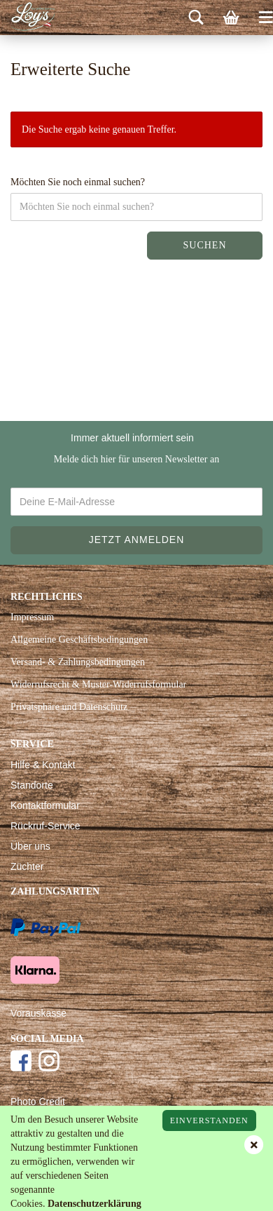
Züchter (26, 866)
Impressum (32, 617)
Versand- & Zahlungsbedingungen (77, 662)
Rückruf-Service (45, 825)
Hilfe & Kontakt (43, 764)
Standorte (31, 785)
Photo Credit (37, 1101)
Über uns (30, 846)
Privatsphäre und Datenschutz (68, 707)
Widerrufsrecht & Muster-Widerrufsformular (98, 684)
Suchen (204, 245)
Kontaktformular (45, 805)
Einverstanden (209, 1120)
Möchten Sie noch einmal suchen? (77, 182)
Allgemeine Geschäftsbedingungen (79, 639)
